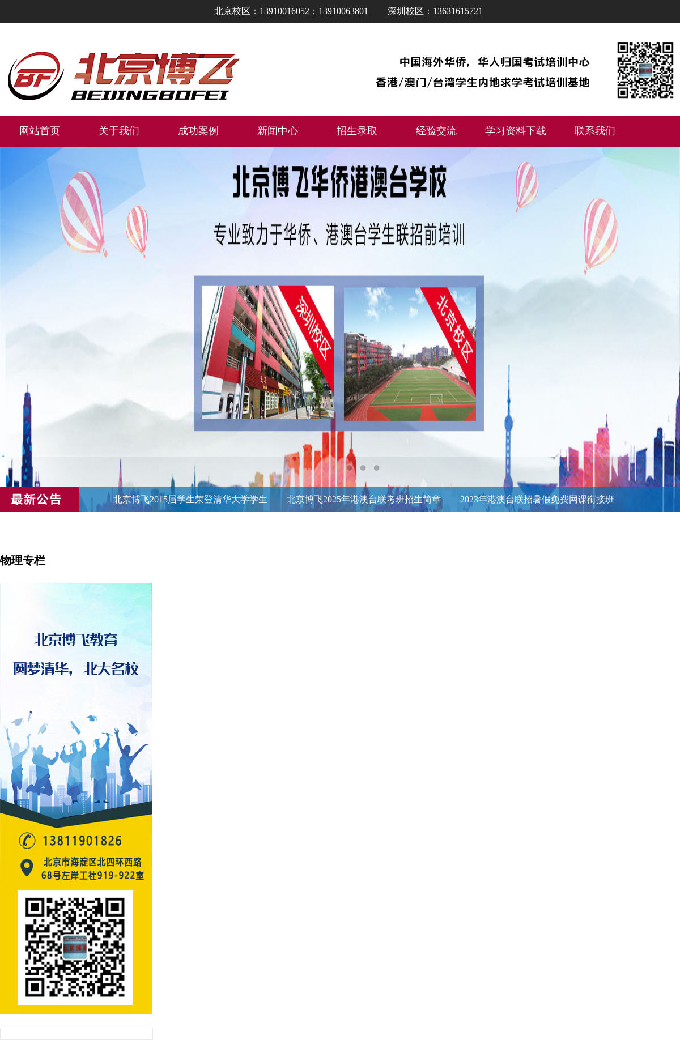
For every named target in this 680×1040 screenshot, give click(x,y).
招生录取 (357, 131)
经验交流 (436, 131)
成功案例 (198, 131)
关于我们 (119, 131)
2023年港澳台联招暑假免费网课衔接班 (537, 499)
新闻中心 (277, 131)
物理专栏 (22, 560)
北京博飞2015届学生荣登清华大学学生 (190, 499)
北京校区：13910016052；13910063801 (291, 11)
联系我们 (595, 131)
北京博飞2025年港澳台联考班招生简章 (364, 499)
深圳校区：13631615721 (435, 11)
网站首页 (39, 131)
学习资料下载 (515, 131)
